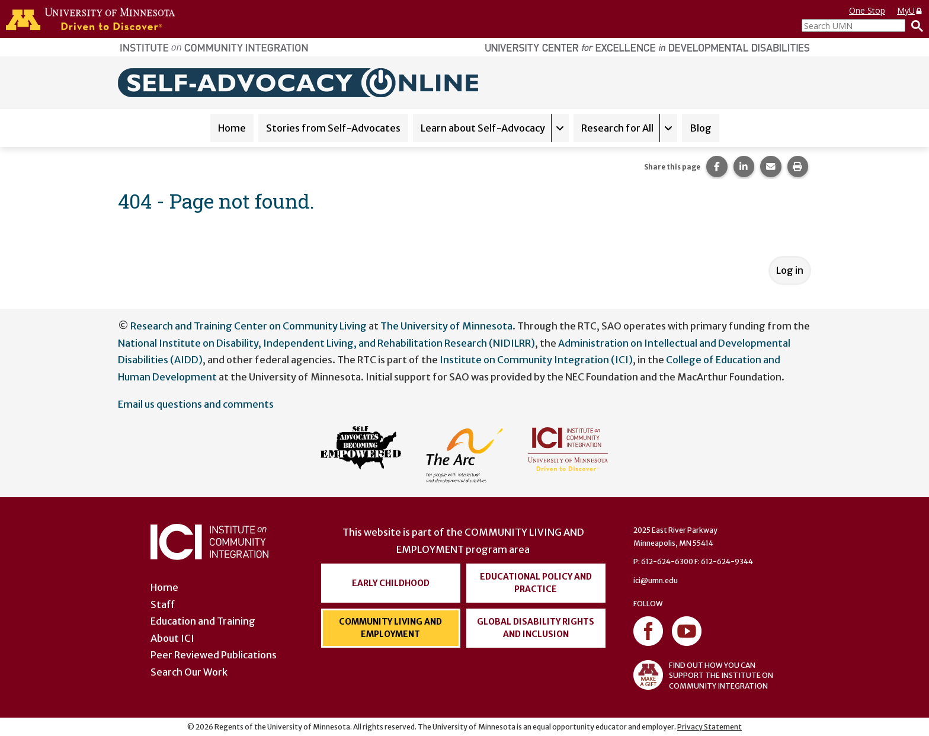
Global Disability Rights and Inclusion (535, 627)
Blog (701, 128)
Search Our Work (189, 672)
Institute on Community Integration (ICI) (536, 360)
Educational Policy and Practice (536, 582)
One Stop (867, 10)
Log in (789, 270)
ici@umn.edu (655, 580)
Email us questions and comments (196, 404)
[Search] (914, 25)
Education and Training (202, 621)
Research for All (617, 128)
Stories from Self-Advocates (333, 128)
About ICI (172, 638)
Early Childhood (391, 583)
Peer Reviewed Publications (213, 655)
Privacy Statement (709, 726)
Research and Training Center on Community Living (248, 326)
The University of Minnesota (446, 326)
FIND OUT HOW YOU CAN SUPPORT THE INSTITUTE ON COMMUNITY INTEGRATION (703, 675)
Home (232, 128)
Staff (162, 604)
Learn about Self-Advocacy (483, 128)
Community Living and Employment (390, 627)
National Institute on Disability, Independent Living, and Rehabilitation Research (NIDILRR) (326, 343)
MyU (910, 10)
